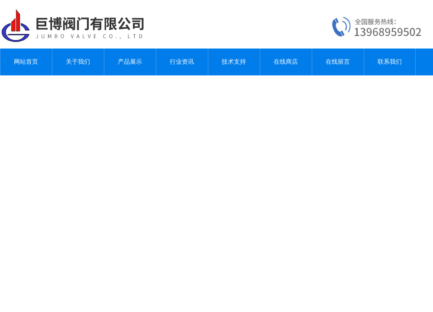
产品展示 (130, 61)
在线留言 (338, 61)
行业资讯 (182, 61)
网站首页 (26, 61)
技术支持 (234, 61)
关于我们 (78, 61)
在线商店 (286, 61)
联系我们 (390, 61)
